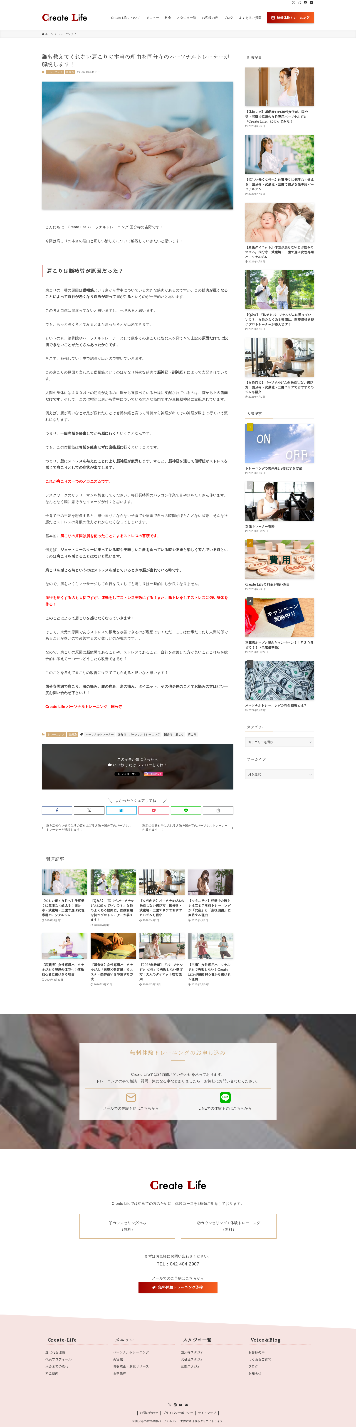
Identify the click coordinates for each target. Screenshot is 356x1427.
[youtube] (305, 2)
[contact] (311, 2)
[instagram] (299, 2)
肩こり (192, 734)
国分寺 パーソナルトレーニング (139, 734)
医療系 (70, 72)
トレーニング (54, 72)
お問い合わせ (149, 1413)
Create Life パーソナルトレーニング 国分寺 (83, 707)
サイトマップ (207, 1413)
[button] (57, 810)
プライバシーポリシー (178, 1413)
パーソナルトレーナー (100, 734)
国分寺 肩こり (174, 734)
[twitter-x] (294, 2)
